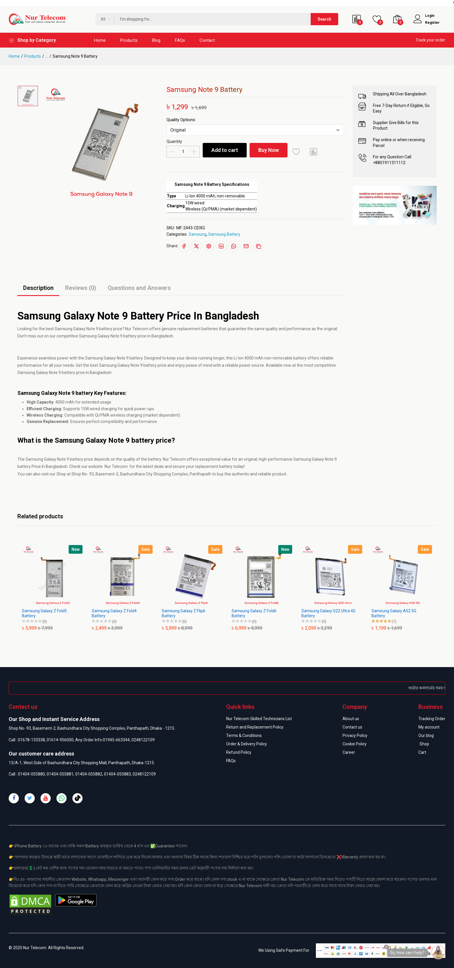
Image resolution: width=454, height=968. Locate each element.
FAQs (180, 40)
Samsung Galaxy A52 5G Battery (393, 613)
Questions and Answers (139, 287)
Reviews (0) (80, 287)
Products (129, 40)
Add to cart (224, 150)
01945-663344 (116, 740)
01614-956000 (60, 740)
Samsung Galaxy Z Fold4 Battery (114, 613)
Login (429, 16)
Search (324, 19)
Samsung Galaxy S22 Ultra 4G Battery (328, 613)
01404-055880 (31, 774)
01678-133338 (31, 740)
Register (432, 23)
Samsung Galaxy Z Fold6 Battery (254, 613)
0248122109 (143, 740)
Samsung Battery (224, 234)
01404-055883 (117, 774)
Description (38, 287)
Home (100, 40)
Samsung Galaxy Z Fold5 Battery (44, 613)
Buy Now (268, 150)
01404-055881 (60, 774)
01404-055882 (88, 774)
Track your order (430, 40)
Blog (156, 40)
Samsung (197, 234)
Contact (207, 40)
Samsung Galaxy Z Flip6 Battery (183, 613)
